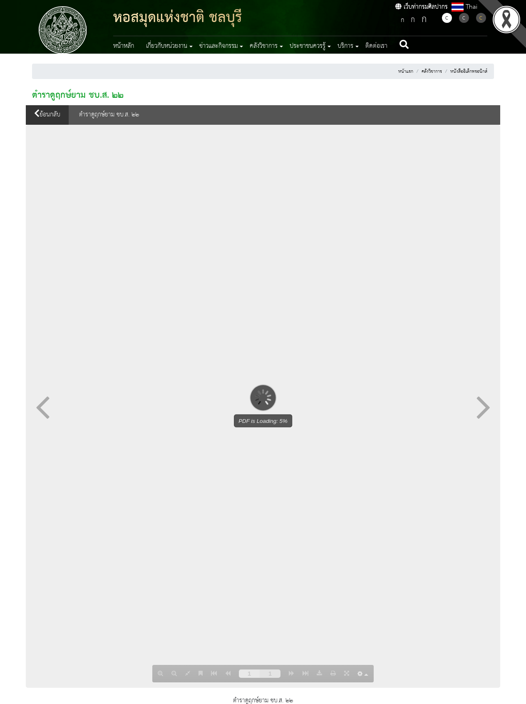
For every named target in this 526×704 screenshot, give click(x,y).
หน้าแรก (405, 71)
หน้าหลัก (123, 46)
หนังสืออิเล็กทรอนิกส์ (468, 71)
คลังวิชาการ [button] (264, 46)
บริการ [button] (345, 46)
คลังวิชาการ (432, 71)
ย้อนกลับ (47, 115)
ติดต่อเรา (376, 46)
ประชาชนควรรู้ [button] (307, 46)
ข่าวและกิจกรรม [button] (218, 46)
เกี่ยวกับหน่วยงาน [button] (166, 46)
